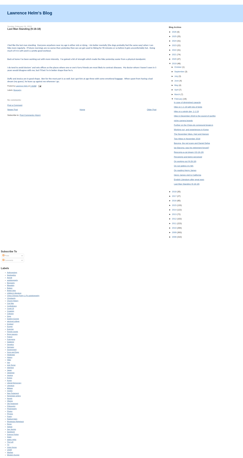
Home (82, 109)
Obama (10, 401)
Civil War (10, 303)
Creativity (10, 311)
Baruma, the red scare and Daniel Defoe (192, 143)
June (176, 81)
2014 (174, 210)
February (178, 99)
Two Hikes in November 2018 (187, 139)
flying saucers (12, 334)
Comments (7, 260)
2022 (174, 50)
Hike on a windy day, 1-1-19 (186, 111)
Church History (12, 301)
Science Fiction (13, 434)
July (176, 76)
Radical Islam (12, 419)
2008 (174, 237)
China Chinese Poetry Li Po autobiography (23, 296)
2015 (174, 205)
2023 (174, 45)
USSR (9, 450)
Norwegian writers (14, 396)
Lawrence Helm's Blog (29, 13)
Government (12, 350)
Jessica (10, 375)
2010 (174, 228)
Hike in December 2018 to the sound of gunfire (195, 116)
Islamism (10, 368)
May (176, 85)
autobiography (12, 280)
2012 (174, 219)
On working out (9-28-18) (185, 161)
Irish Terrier (11, 365)
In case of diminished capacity (187, 102)
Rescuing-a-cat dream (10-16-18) (189, 152)
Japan (9, 370)
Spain (9, 437)
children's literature (14, 293)
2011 (174, 223)
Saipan (9, 427)
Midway (10, 388)
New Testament (13, 393)
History (9, 357)
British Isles (11, 290)
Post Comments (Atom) (30, 115)
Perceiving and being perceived (188, 157)
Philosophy (11, 406)
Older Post (151, 109)
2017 (174, 196)
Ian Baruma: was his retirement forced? (191, 148)
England (10, 324)
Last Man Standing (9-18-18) (186, 184)
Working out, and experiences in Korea (191, 129)
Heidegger (11, 355)
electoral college (13, 321)
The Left (10, 442)
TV (8, 445)
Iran (8, 362)
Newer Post (12, 109)
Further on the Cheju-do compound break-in (193, 125)
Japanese (11, 373)
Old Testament (12, 403)
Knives (9, 378)
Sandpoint (11, 432)
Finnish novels (12, 332)
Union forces (12, 447)
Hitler (9, 360)
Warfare (10, 452)
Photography (12, 409)
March (177, 94)
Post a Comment (14, 105)
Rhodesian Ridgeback (15, 421)
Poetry (9, 416)
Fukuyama (11, 339)
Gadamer (10, 342)
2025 (174, 36)
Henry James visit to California (187, 175)
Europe (10, 326)
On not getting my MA (183, 166)
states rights (11, 439)
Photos (9, 411)
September (179, 71)
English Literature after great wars (189, 179)
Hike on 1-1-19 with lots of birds (188, 107)
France (9, 337)
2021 (174, 54)
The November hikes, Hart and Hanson (191, 134)
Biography (17, 90)
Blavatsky (10, 285)
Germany (10, 347)
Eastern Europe (13, 319)
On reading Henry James (185, 170)
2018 (174, 191)
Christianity (11, 298)
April (176, 90)
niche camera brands (183, 120)
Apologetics (11, 275)
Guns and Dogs (13, 352)
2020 (174, 59)
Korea (9, 380)
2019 (174, 63)
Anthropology (12, 272)
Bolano (9, 288)
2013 (174, 214)
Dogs (9, 316)
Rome (9, 424)
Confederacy (12, 306)
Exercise (10, 329)
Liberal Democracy (14, 383)
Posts (5, 256)
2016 (174, 200)
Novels (9, 398)
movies (10, 391)
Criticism (10, 314)
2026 (174, 32)
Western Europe (13, 455)
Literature (10, 386)
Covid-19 (10, 308)
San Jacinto (11, 429)
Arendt (9, 278)
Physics (10, 414)
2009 (174, 232)
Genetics (10, 344)
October (178, 67)
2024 (174, 41)
